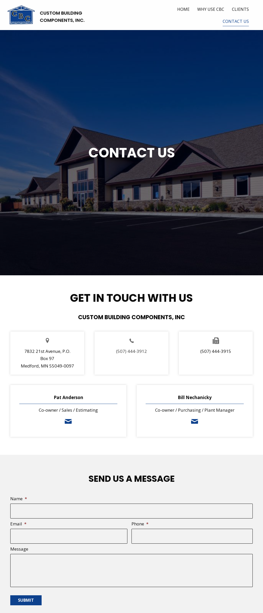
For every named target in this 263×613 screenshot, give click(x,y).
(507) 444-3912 (131, 351)
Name (18, 499)
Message (19, 545)
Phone (140, 522)
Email (18, 522)
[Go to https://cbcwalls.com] (46, 16)
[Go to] (131, 340)
